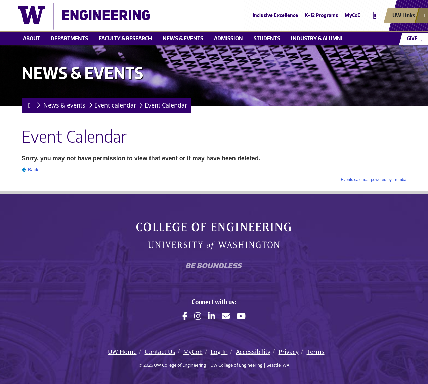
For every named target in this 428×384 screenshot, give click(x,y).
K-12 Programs (321, 15)
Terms (316, 352)
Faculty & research (125, 38)
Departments (69, 38)
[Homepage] (28, 105)
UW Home (122, 352)
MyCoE (352, 15)
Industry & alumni (317, 38)
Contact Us (160, 352)
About (31, 38)
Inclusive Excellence (275, 15)
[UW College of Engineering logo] (164, 16)
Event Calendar (166, 105)
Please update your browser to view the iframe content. (214, 167)
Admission (228, 38)
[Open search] (374, 15)
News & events (183, 38)
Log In (219, 352)
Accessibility (253, 352)
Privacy (289, 352)
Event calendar (115, 105)
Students (267, 38)
